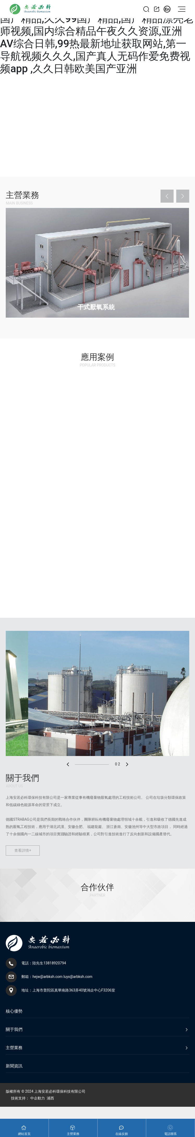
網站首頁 (24, 1134)
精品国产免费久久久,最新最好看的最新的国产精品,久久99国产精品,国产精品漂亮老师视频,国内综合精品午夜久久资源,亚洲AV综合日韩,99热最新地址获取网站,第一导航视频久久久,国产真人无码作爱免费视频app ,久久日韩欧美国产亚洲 (97, 37)
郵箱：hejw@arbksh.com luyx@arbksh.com (56, 977)
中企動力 (37, 1098)
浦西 (50, 1098)
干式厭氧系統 (96, 307)
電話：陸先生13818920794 (43, 963)
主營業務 (73, 1134)
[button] (167, 196)
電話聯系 (170, 1134)
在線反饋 (121, 1134)
